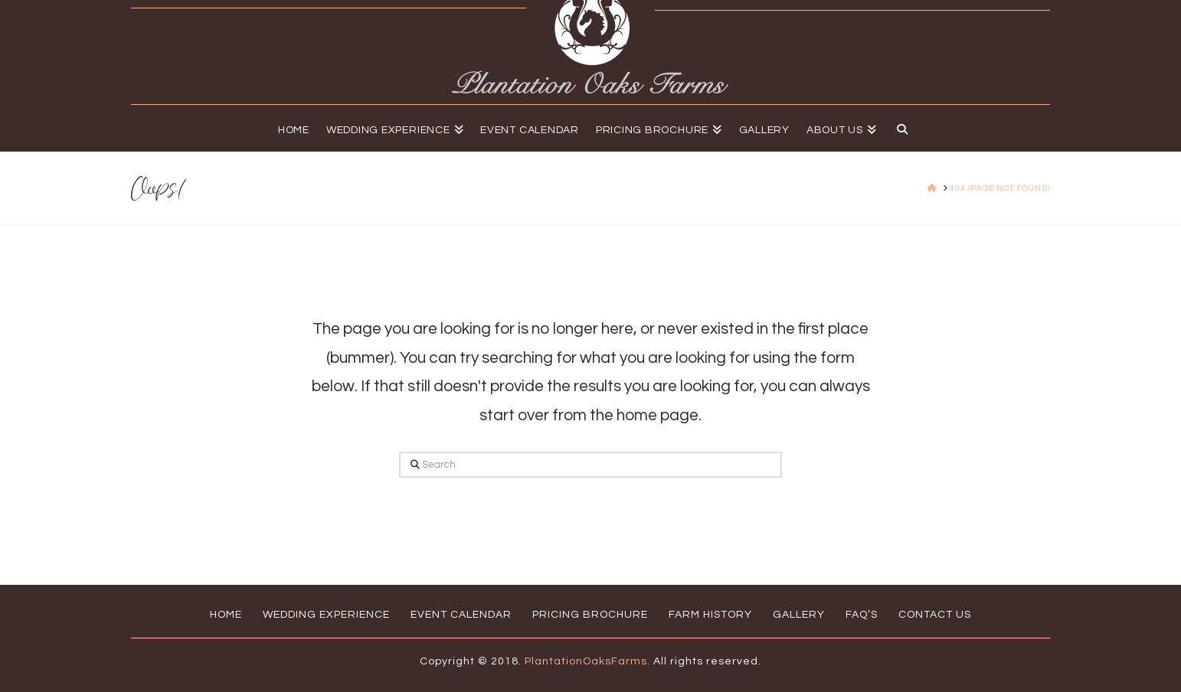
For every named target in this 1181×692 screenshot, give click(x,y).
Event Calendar (461, 614)
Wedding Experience (326, 614)
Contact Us (934, 614)
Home (226, 614)
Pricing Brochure (590, 614)
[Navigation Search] (898, 128)
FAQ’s (862, 614)
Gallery (799, 614)
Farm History (710, 614)
